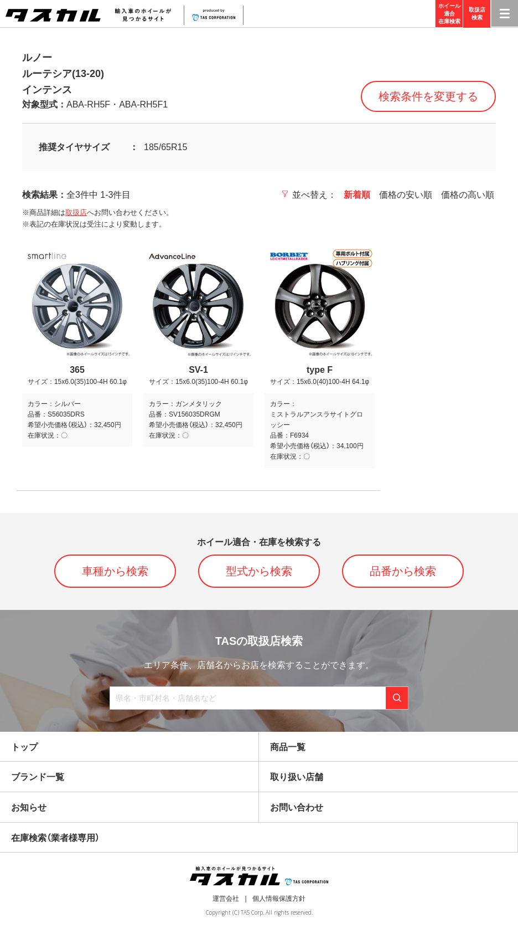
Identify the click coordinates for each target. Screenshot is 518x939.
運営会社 (226, 898)
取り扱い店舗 (296, 777)
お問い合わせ (296, 807)
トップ (24, 747)
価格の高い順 (467, 194)
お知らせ (28, 807)
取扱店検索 (477, 13)
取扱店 (76, 212)
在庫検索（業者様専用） (55, 838)
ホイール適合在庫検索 (449, 13)
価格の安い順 (405, 194)
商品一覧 (287, 747)
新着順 (357, 194)
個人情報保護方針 (278, 898)
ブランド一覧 (37, 777)
